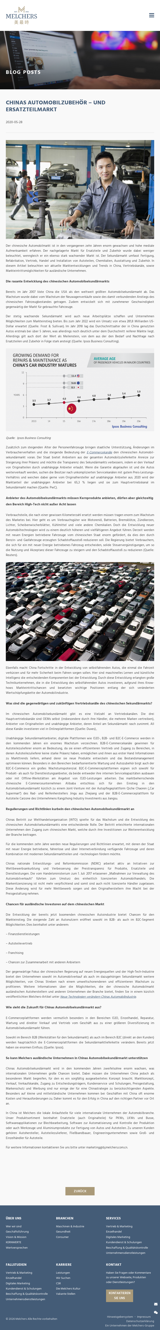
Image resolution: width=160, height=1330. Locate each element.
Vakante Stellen (65, 1294)
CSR (58, 1283)
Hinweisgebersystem (120, 1317)
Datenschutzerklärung (140, 1321)
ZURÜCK (80, 1191)
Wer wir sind (13, 1226)
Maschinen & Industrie (70, 1226)
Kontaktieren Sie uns (119, 1295)
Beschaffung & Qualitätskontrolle (127, 1248)
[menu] (151, 15)
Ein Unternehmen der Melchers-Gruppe (129, 1326)
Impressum (144, 1317)
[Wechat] (156, 1313)
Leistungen (63, 1273)
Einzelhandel (114, 1232)
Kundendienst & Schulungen (124, 1242)
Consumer (62, 1237)
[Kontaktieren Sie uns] (156, 1304)
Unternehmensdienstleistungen (125, 1253)
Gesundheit (63, 1232)
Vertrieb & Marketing (119, 1226)
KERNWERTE (13, 1242)
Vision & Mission (16, 1237)
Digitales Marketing (118, 1237)
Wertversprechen (17, 1248)
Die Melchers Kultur (68, 1289)
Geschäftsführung (17, 1232)
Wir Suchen (63, 1278)
